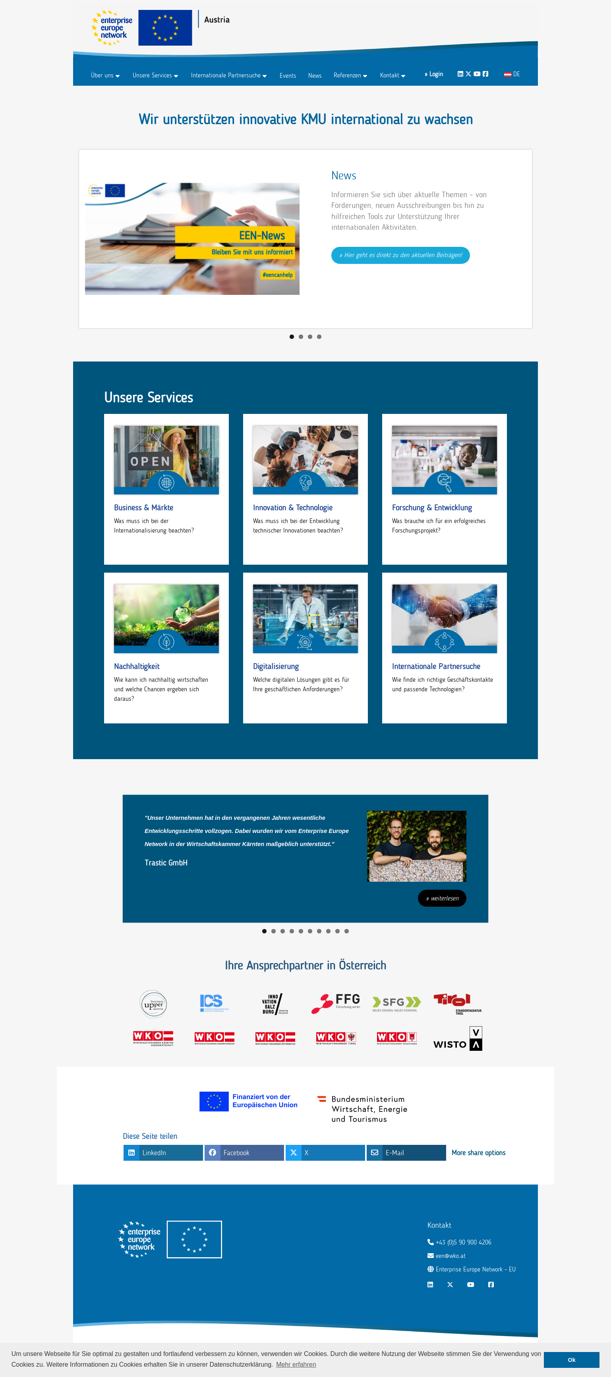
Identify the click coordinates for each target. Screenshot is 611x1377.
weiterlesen (444, 898)
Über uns (102, 75)
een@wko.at (451, 1256)
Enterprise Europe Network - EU (476, 1269)
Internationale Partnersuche (226, 75)
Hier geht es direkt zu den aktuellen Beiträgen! (403, 255)
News (315, 75)
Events (288, 75)
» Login (434, 74)
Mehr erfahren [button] (296, 1364)
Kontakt (389, 75)
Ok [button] (572, 1360)
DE (512, 74)
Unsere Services (152, 75)
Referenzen (347, 75)
